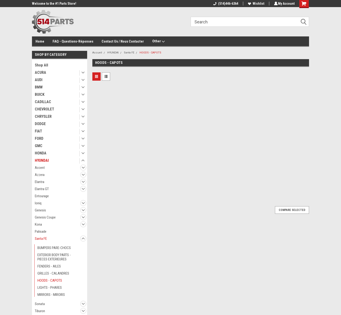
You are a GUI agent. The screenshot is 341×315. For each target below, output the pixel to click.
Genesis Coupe (45, 217)
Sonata (40, 304)
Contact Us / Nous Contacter (123, 41)
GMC (38, 146)
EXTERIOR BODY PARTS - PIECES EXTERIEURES (54, 257)
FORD (39, 138)
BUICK (40, 94)
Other (158, 41)
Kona (38, 224)
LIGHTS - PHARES (49, 287)
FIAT (38, 131)
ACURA (40, 72)
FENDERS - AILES (49, 266)
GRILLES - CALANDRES (53, 273)
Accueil (97, 52)
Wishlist (255, 3)
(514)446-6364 (225, 3)
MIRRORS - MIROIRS (51, 295)
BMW (39, 87)
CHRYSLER (43, 116)
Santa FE (41, 238)
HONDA (40, 153)
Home (40, 41)
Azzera (40, 175)
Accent (40, 168)
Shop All (41, 65)
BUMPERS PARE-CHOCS (54, 248)
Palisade (40, 231)
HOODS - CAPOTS (49, 280)
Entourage (42, 196)
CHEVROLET (44, 109)
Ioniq (38, 203)
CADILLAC (43, 102)
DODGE (40, 124)
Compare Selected (292, 210)
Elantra (39, 182)
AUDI (38, 80)
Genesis (40, 210)
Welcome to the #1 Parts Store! (54, 3)
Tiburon (40, 311)
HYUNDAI (42, 160)
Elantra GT (42, 189)
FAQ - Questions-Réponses (73, 41)
